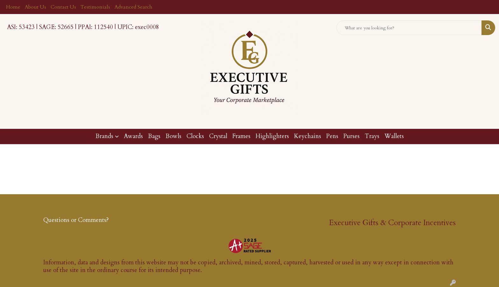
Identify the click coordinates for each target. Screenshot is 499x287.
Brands (104, 136)
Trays (372, 136)
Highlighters (272, 136)
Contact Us (63, 7)
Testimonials (95, 7)
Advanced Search (133, 7)
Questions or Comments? (76, 220)
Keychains (307, 136)
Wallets (394, 136)
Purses (351, 136)
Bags (154, 136)
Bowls (173, 136)
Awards (133, 136)
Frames (241, 136)
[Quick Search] (409, 27)
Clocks (195, 136)
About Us (35, 7)
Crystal (218, 136)
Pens (332, 136)
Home (13, 7)
